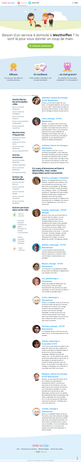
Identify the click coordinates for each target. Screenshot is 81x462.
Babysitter (21, 243)
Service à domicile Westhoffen (18, 169)
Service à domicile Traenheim (18, 188)
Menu (75, 3)
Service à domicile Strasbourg (18, 108)
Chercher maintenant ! (40, 46)
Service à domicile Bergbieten (18, 202)
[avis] (40, 452)
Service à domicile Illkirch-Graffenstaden (20, 122)
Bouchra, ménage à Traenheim (55, 178)
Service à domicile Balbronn (18, 183)
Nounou (20, 237)
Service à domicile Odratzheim (18, 197)
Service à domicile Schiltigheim (18, 113)
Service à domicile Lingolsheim (18, 127)
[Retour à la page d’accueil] (8, 3)
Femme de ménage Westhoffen (18, 161)
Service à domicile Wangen (18, 192)
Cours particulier (23, 232)
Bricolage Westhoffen (19, 172)
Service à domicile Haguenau (18, 117)
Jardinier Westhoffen (18, 165)
